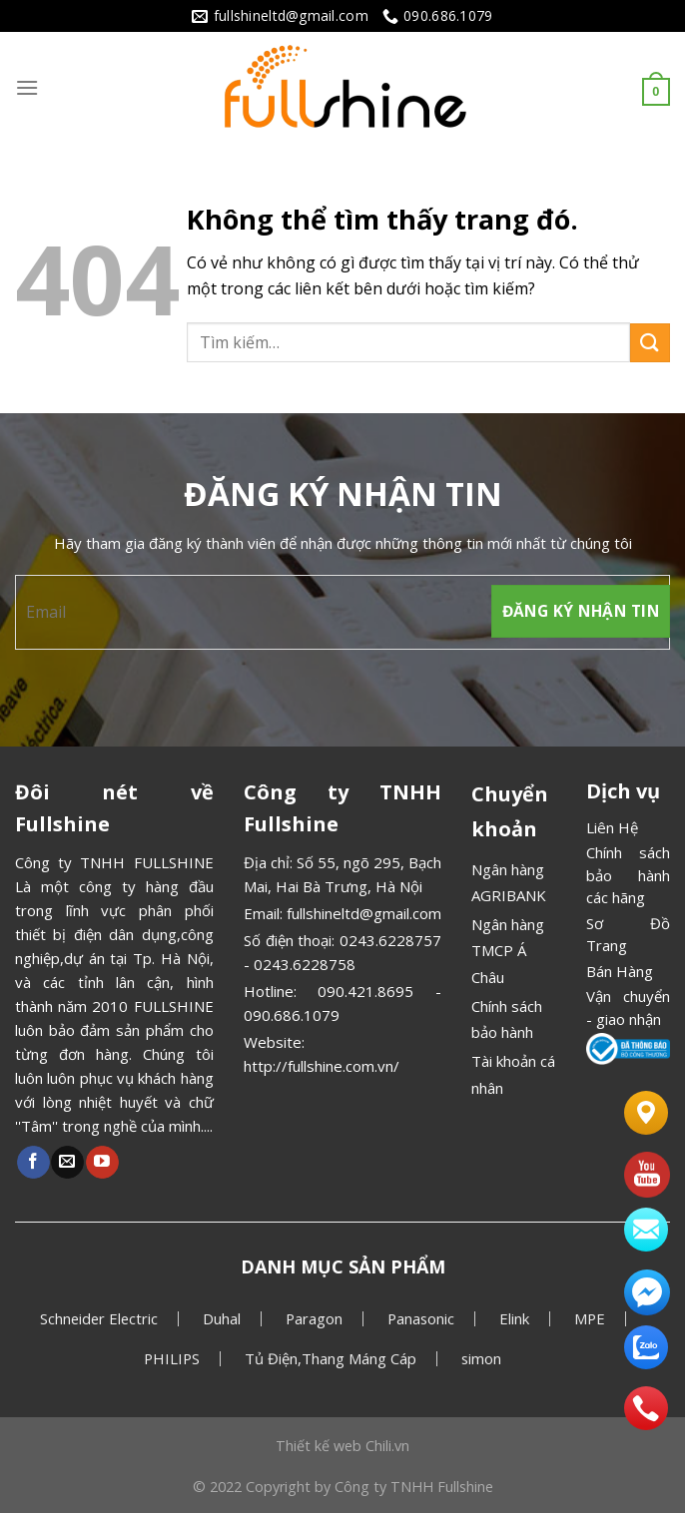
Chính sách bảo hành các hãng (628, 874)
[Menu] (27, 87)
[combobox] (408, 342)
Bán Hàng (619, 971)
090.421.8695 (365, 991)
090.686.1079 (292, 1015)
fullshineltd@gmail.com (364, 913)
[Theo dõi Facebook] (33, 1163)
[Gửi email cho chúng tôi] (67, 1163)
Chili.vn (387, 1445)
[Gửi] (650, 342)
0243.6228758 (304, 964)
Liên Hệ (612, 827)
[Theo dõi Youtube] (102, 1163)
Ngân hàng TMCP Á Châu (507, 950)
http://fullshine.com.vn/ (321, 1066)
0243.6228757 (390, 940)
